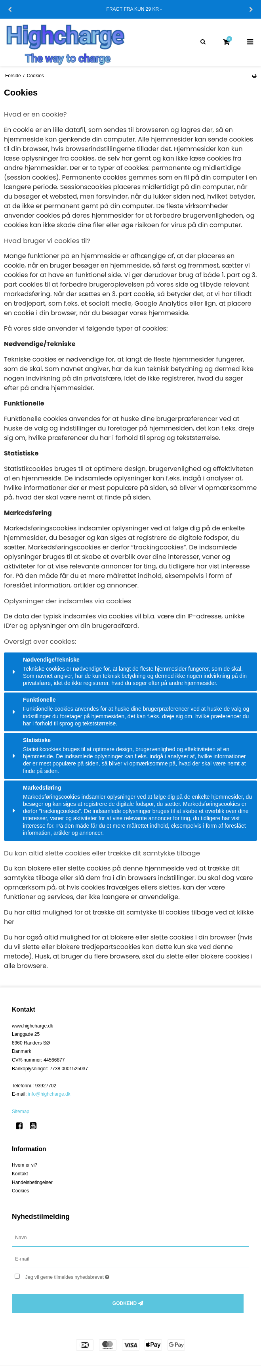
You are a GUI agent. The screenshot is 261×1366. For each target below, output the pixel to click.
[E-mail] (130, 1259)
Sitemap (20, 1111)
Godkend (124, 1303)
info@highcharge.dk (49, 1094)
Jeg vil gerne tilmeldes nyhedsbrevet (87, 1275)
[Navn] (130, 1237)
